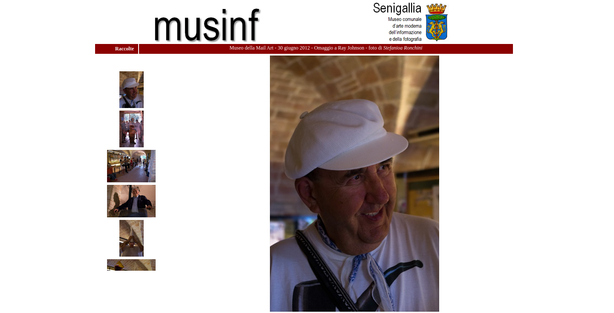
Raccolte (125, 49)
